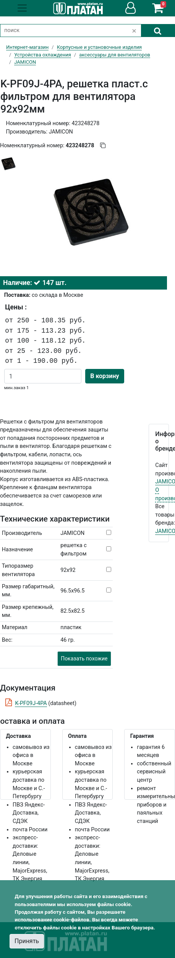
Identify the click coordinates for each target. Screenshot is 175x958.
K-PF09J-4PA (31, 703)
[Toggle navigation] (22, 8)
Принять (27, 941)
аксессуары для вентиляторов (114, 55)
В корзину (104, 376)
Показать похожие (84, 658)
